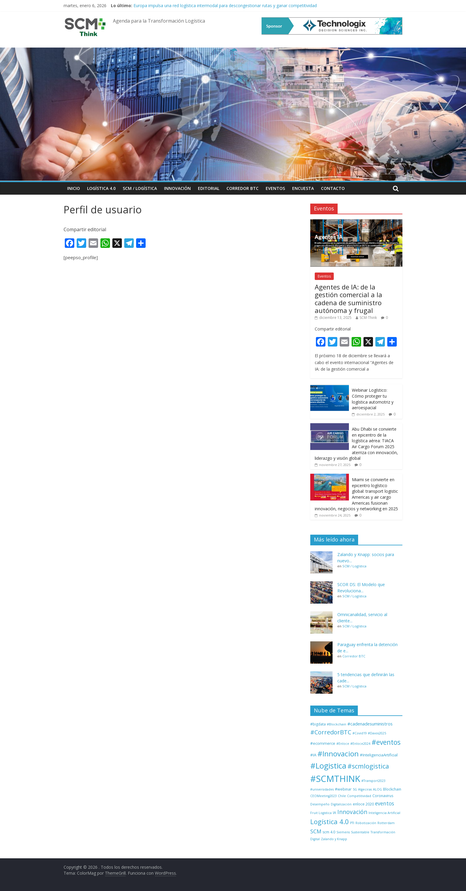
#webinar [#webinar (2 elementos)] (343, 789)
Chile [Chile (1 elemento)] (342, 796)
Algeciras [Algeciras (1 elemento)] (365, 789)
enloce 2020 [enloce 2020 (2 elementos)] (363, 804)
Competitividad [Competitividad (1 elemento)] (359, 796)
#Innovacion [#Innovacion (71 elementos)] (338, 753)
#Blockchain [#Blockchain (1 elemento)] (336, 724)
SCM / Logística (140, 188)
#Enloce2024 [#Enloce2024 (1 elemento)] (360, 744)
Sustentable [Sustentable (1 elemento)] (360, 832)
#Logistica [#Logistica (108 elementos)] (328, 765)
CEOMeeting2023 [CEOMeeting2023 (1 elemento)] (323, 796)
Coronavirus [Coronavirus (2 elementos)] (382, 795)
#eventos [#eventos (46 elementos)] (386, 742)
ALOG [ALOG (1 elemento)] (377, 789)
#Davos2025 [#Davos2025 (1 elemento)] (377, 733)
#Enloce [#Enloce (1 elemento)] (342, 744)
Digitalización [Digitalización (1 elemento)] (341, 804)
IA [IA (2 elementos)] (334, 812)
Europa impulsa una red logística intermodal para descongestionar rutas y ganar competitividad (225, 5)
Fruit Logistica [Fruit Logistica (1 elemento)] (321, 813)
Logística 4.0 (101, 188)
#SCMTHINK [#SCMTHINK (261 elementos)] (335, 779)
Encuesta (303, 188)
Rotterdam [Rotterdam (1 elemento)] (386, 823)
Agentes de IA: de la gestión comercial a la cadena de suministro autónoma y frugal (348, 298)
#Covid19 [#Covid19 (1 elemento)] (359, 733)
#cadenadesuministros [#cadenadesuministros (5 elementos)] (370, 724)
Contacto (333, 188)
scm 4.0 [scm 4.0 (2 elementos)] (328, 832)
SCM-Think (368, 317)
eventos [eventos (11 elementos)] (384, 803)
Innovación (177, 188)
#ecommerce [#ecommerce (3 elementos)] (322, 743)
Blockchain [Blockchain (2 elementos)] (392, 789)
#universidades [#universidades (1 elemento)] (322, 789)
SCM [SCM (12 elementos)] (315, 831)
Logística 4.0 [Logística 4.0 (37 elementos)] (329, 821)
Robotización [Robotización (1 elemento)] (365, 823)
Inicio (73, 188)
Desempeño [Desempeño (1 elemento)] (320, 804)
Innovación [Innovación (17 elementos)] (352, 812)
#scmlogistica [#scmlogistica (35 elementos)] (368, 766)
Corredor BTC (242, 188)
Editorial (208, 188)
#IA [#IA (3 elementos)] (313, 755)
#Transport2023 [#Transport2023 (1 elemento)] (373, 781)
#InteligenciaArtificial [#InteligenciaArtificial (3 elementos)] (379, 755)
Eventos (275, 188)
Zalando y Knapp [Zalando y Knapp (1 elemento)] (334, 839)
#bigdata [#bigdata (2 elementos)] (318, 724)
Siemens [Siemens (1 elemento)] (343, 832)
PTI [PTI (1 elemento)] (352, 823)
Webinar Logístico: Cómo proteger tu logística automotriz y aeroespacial (372, 398)
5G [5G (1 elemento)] (355, 789)
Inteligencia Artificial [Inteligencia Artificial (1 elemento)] (384, 813)
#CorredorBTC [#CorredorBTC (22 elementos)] (330, 732)
